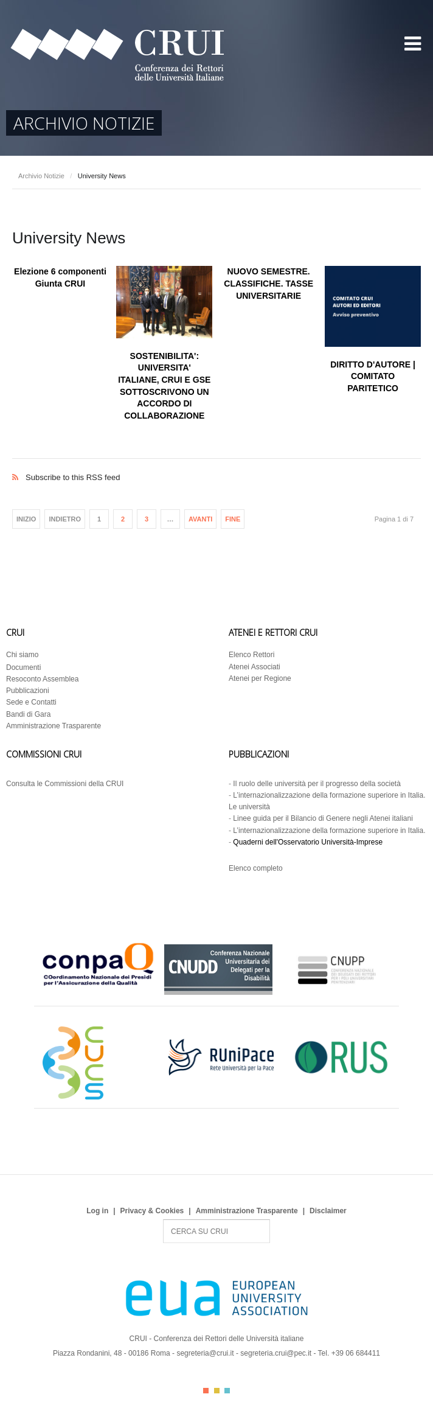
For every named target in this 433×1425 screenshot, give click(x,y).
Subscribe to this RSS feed (216, 464)
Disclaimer (328, 1211)
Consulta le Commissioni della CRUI (64, 783)
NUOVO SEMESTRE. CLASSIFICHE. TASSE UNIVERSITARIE (268, 283)
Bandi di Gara (28, 714)
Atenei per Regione (260, 678)
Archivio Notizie (41, 175)
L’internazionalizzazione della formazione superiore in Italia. (329, 830)
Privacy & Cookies (152, 1211)
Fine (232, 519)
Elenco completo (256, 868)
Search (163, 1219)
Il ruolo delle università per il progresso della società (316, 783)
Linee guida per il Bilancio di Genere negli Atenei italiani (323, 818)
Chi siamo (22, 654)
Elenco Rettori (251, 654)
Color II (217, 1390)
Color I (206, 1390)
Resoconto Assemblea (42, 679)
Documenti (23, 667)
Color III (227, 1390)
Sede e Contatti (31, 702)
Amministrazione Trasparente (53, 726)
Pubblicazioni (27, 690)
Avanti (200, 519)
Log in (97, 1211)
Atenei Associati (254, 667)
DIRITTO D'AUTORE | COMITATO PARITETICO (372, 376)
